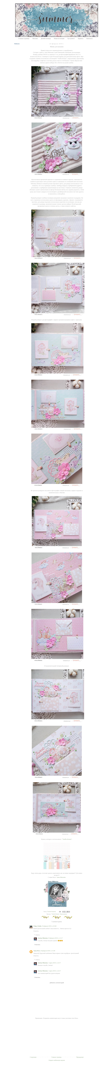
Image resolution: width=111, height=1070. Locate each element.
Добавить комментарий (57, 982)
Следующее (33, 1057)
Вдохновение (63, 914)
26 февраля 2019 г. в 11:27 (55, 938)
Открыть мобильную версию (57, 1060)
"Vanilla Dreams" (55, 914)
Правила (80, 38)
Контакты (89, 38)
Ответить (36, 931)
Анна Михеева (61, 877)
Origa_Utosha (37, 926)
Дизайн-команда (46, 38)
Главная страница (23, 38)
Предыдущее (80, 1057)
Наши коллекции (59, 38)
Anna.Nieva (36, 950)
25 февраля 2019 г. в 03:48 (49, 926)
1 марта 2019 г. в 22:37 (54, 963)
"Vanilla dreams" (67, 839)
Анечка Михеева (43, 938)
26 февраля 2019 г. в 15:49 (48, 950)
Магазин (35, 38)
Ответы (37, 935)
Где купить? (71, 38)
